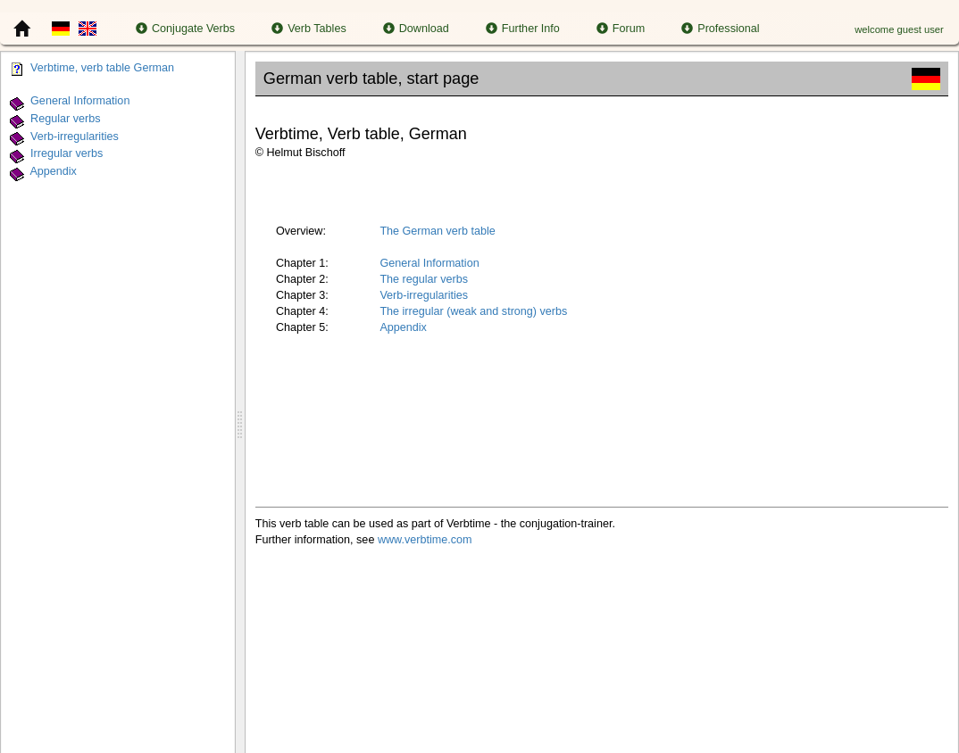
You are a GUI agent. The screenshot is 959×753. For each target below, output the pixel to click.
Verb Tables (308, 28)
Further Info (523, 28)
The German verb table (437, 231)
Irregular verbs (66, 154)
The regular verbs (423, 279)
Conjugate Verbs (185, 28)
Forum (620, 28)
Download (416, 28)
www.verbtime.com (425, 540)
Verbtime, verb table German (102, 68)
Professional (720, 28)
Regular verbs (65, 118)
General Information (79, 101)
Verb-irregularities (74, 136)
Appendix (53, 171)
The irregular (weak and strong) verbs (473, 311)
